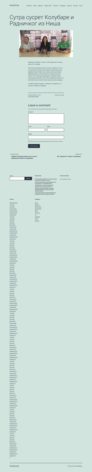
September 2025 (13, 202)
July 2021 (12, 289)
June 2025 (12, 206)
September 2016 (13, 405)
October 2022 (13, 259)
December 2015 (13, 423)
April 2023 (12, 247)
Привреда (62, 5)
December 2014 (13, 447)
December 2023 (13, 231)
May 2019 (12, 341)
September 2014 (13, 453)
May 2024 (12, 220)
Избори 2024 (38, 208)
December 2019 (13, 327)
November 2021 (13, 281)
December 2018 (13, 351)
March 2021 (12, 297)
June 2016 (12, 411)
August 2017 (13, 383)
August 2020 (13, 311)
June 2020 (12, 315)
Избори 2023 (47, 5)
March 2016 (12, 417)
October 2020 (13, 307)
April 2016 (12, 415)
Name (30, 126)
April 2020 (12, 319)
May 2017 (12, 389)
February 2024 (13, 227)
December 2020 (13, 303)
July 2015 (12, 433)
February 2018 (13, 371)
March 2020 (12, 321)
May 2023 (12, 245)
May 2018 (12, 365)
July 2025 (12, 204)
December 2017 (13, 375)
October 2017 (13, 379)
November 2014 (13, 449)
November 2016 (13, 401)
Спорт (80, 5)
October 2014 (13, 451)
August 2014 (13, 455)
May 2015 (12, 437)
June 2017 (12, 387)
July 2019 (12, 337)
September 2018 (13, 357)
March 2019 (12, 345)
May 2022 (12, 269)
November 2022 (13, 257)
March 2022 (12, 273)
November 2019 (13, 329)
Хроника (69, 5)
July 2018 (12, 361)
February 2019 (13, 347)
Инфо (34, 5)
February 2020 (13, 323)
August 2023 (13, 239)
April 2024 (12, 223)
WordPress (79, 466)
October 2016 (13, 403)
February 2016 (13, 419)
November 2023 (13, 233)
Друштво (40, 5)
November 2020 (13, 305)
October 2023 (13, 235)
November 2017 (13, 377)
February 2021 (13, 299)
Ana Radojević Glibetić (34, 96)
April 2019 (12, 343)
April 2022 (12, 271)
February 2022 (13, 275)
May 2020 (12, 317)
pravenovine (14, 5)
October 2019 (13, 331)
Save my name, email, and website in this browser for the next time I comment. (46, 141)
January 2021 (13, 301)
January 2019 (13, 349)
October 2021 (13, 283)
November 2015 (13, 425)
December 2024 (13, 210)
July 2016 (12, 409)
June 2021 (12, 291)
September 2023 (13, 237)
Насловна (29, 5)
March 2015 (12, 441)
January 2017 (13, 397)
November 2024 (13, 212)
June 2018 (12, 363)
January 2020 (13, 325)
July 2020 (12, 313)
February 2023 (13, 251)
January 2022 (13, 277)
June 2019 (12, 339)
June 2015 (12, 435)
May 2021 (12, 293)
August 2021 (13, 287)
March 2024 (12, 225)
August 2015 (13, 431)
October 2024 (13, 214)
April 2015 (12, 439)
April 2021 (12, 295)
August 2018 (13, 359)
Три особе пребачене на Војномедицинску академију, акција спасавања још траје (45, 193)
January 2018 (13, 373)
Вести (36, 202)
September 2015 (13, 429)
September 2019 (13, 333)
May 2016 (12, 413)
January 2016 (13, 421)
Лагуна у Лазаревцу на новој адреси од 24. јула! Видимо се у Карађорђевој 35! (45, 182)
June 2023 (12, 243)
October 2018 (13, 355)
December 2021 (13, 279)
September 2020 (13, 309)
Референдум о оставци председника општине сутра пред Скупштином (44, 185)
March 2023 (12, 249)
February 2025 (13, 208)
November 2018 (13, 353)
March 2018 (12, 369)
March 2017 (12, 393)
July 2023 (12, 241)
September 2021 (13, 285)
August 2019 (13, 335)
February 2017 (13, 395)
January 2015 (13, 445)
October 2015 (13, 427)
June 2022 (12, 267)
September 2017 (13, 381)
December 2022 (13, 255)
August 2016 (13, 407)
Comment (30, 112)
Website (30, 134)
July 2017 (12, 385)
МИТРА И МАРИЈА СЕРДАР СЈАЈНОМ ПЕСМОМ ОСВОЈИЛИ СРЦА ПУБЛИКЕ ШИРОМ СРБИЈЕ (44, 190)
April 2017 (12, 391)
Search (11, 175)
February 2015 (13, 443)
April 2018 (12, 367)
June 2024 (12, 218)
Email (48, 126)
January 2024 (13, 229)
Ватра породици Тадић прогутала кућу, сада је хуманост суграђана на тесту (46, 179)
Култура (75, 5)
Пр (35, 214)
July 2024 (12, 216)
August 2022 (13, 263)
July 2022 (12, 265)
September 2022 (13, 261)
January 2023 (13, 253)
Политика (55, 5)
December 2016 (13, 399)
